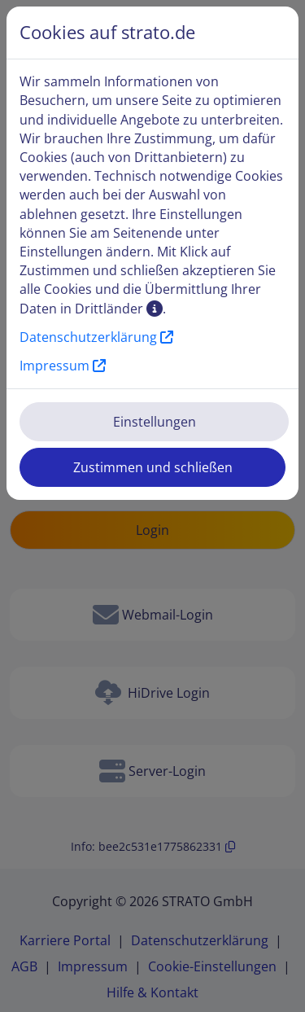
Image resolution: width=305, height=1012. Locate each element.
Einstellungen (154, 422)
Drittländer (119, 309)
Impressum (63, 366)
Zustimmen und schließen (153, 467)
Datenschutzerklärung (96, 337)
